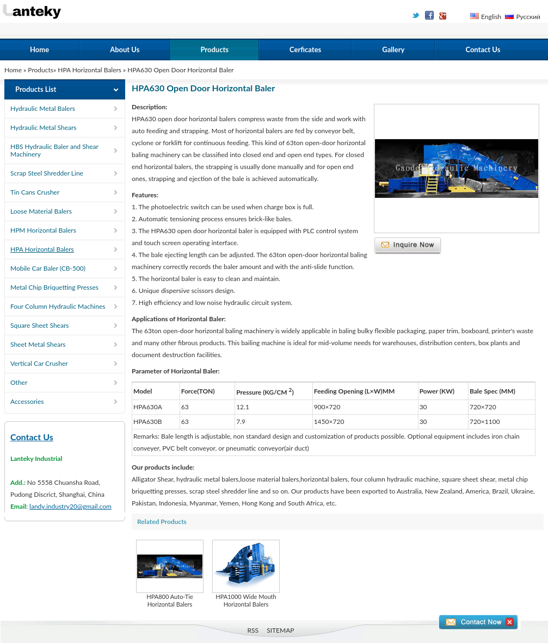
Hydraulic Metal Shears (43, 127)
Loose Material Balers (41, 211)
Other (18, 382)
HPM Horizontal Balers (43, 230)
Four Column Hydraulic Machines (57, 306)
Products (214, 49)
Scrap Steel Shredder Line (46, 173)
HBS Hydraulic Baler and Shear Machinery (54, 150)
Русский (528, 17)
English (491, 17)
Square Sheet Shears (39, 325)
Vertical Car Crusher (39, 363)
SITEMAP (280, 630)
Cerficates (305, 49)
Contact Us (482, 49)
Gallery (393, 49)
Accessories (27, 401)
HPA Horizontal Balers (90, 70)
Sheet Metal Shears (37, 344)
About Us (124, 49)
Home (39, 49)
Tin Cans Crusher (34, 192)
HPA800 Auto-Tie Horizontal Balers (170, 574)
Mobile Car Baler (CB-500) (47, 268)
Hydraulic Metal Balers (42, 108)
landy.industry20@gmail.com (70, 506)
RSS (253, 630)
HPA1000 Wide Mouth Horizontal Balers (246, 574)
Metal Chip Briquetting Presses (54, 287)
